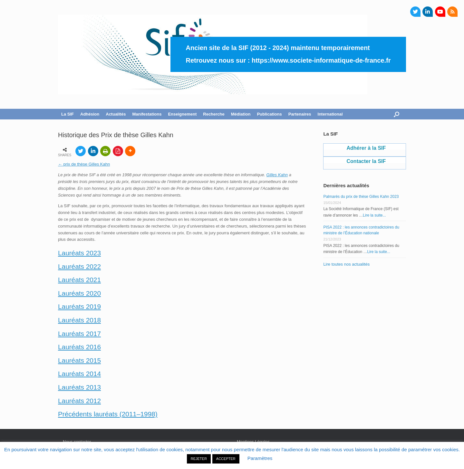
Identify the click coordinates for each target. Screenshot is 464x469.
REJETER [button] (199, 459)
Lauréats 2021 (79, 279)
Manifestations (146, 114)
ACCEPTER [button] (226, 459)
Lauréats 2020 (79, 293)
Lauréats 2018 (79, 320)
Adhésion (89, 114)
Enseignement (182, 114)
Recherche (213, 114)
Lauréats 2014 (79, 373)
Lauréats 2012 (79, 400)
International (330, 114)
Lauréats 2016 (79, 347)
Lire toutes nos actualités (346, 264)
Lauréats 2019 (79, 306)
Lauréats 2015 (79, 360)
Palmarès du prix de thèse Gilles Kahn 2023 (361, 196)
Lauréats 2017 (79, 333)
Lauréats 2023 (79, 253)
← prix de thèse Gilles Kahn (84, 164)
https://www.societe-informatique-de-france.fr (321, 60)
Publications (269, 114)
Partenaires (299, 114)
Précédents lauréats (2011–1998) (108, 414)
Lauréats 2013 (79, 387)
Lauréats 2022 (79, 266)
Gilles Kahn (277, 174)
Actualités (116, 114)
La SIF (67, 114)
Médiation (241, 114)
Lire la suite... (374, 215)
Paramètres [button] (260, 458)
